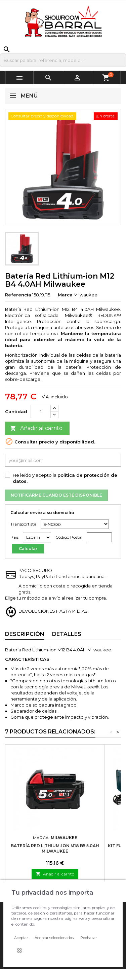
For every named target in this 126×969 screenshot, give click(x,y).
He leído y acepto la (65, 478)
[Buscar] (63, 60)
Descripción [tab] (24, 634)
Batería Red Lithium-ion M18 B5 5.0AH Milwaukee (55, 848)
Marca (65, 294)
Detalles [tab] (66, 634)
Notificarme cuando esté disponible (56, 495)
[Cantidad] (41, 411)
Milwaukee (85, 294)
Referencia (18, 294)
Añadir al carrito (36, 428)
